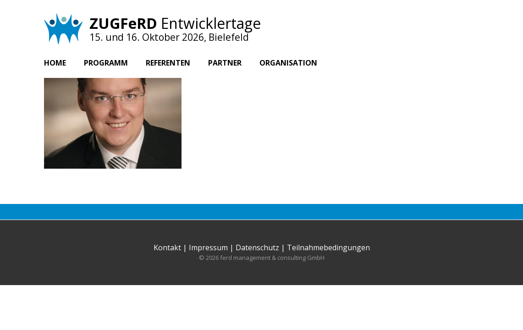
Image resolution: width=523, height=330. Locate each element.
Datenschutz (257, 247)
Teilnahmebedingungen (328, 247)
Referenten (168, 63)
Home (55, 63)
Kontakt (167, 247)
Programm (106, 63)
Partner (225, 63)
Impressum (208, 247)
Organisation (288, 63)
